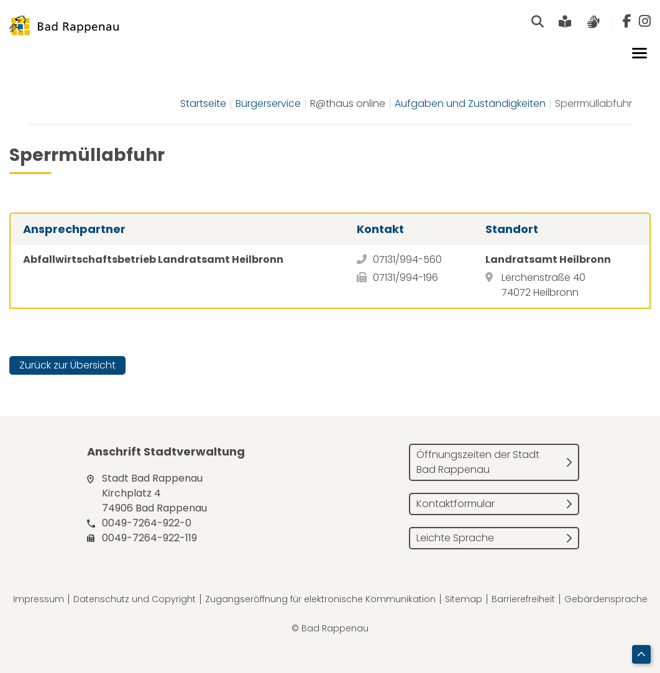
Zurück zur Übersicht (67, 365)
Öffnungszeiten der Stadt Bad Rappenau (477, 462)
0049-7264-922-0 (146, 523)
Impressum (38, 599)
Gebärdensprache (606, 599)
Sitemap (463, 599)
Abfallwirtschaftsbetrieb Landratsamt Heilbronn (153, 259)
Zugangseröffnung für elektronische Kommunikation (320, 599)
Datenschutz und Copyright (134, 599)
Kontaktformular (455, 504)
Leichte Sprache (455, 538)
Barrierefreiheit (523, 599)
